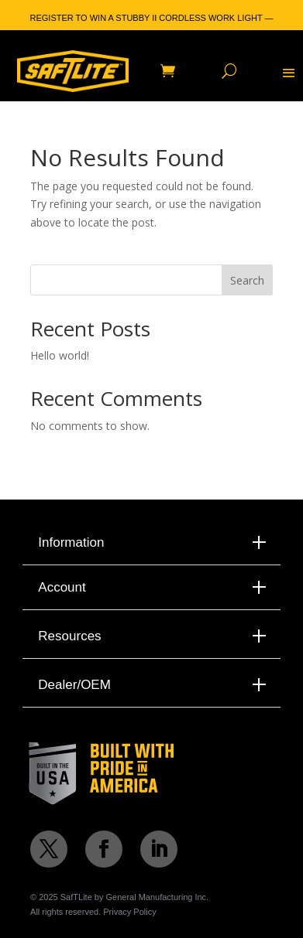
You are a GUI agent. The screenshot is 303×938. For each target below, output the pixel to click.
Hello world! (59, 355)
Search (247, 280)
